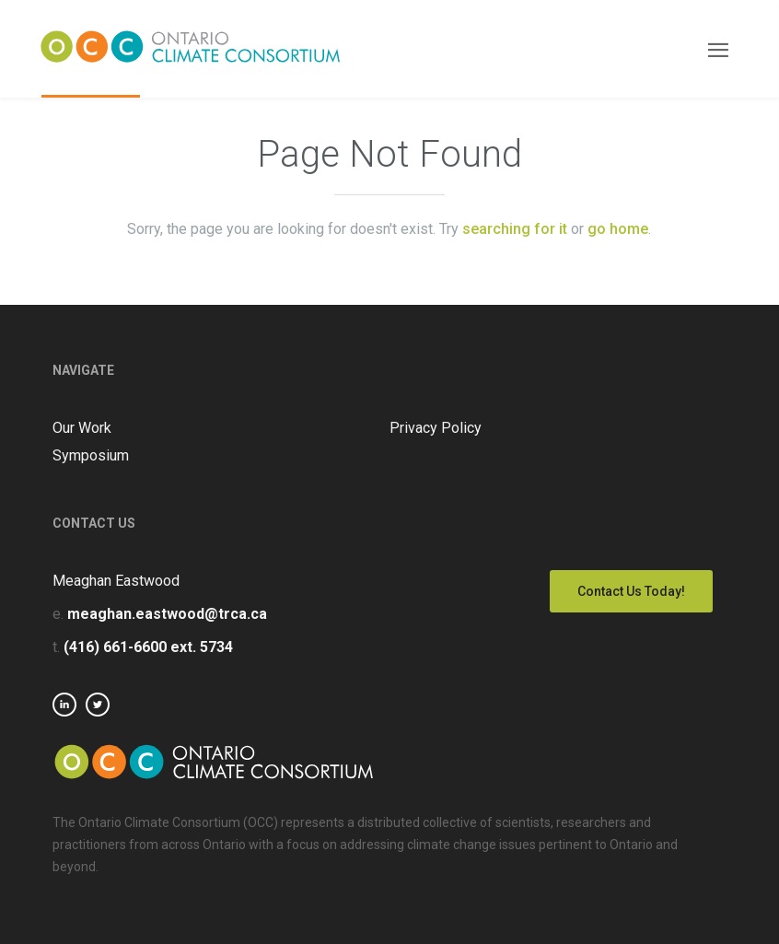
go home (617, 229)
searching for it (514, 229)
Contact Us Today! (631, 591)
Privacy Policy (436, 428)
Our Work (81, 428)
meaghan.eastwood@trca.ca (167, 614)
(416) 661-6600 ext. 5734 (148, 647)
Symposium (90, 455)
